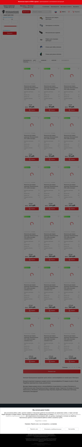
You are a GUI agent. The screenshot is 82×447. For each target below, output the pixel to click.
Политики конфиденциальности (63, 414)
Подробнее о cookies (41, 420)
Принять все (34, 429)
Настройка (71, 429)
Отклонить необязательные (52, 429)
